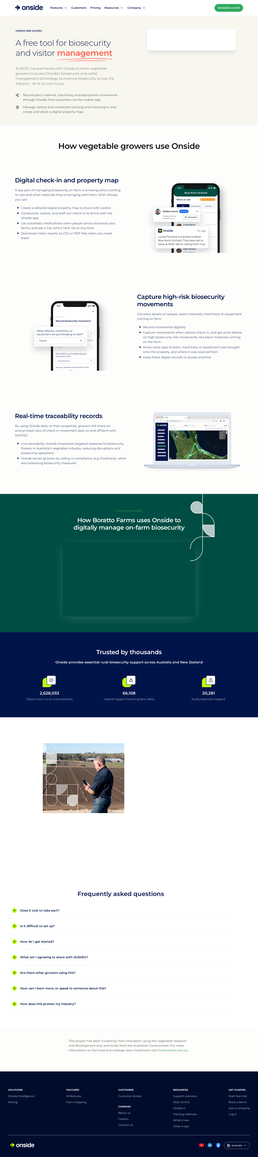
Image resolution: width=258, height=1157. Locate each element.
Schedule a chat (229, 7)
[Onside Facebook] (218, 1146)
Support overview (185, 1096)
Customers (78, 7)
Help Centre (181, 1102)
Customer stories (129, 1096)
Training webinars (185, 1114)
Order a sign (181, 1126)
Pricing (95, 7)
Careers (123, 1118)
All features (73, 1096)
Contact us (125, 1125)
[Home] (29, 8)
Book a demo (238, 1102)
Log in (233, 1114)
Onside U (179, 1108)
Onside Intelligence (21, 1096)
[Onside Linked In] (210, 1146)
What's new (181, 1120)
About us (124, 1112)
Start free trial (238, 1096)
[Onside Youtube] (201, 1146)
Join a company (239, 1108)
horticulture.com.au (173, 1050)
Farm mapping (76, 1102)
